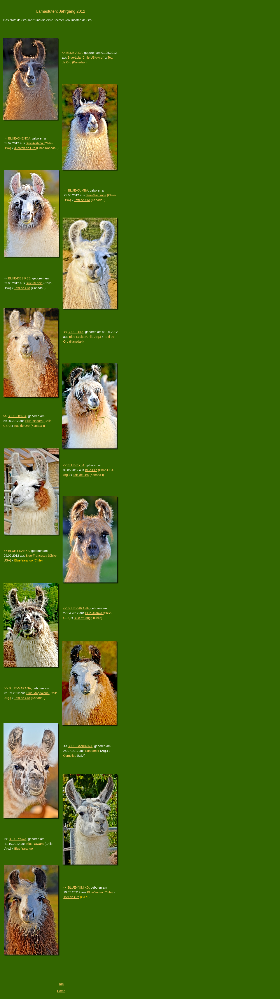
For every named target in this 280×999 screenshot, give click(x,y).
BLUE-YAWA (17, 839)
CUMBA (82, 190)
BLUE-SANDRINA (80, 746)
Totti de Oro (22, 288)
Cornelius (69, 755)
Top (61, 984)
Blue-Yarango (23, 848)
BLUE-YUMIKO (78, 887)
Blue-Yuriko (95, 892)
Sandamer (92, 751)
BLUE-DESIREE (19, 278)
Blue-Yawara (35, 844)
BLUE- (72, 190)
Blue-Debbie (34, 283)
